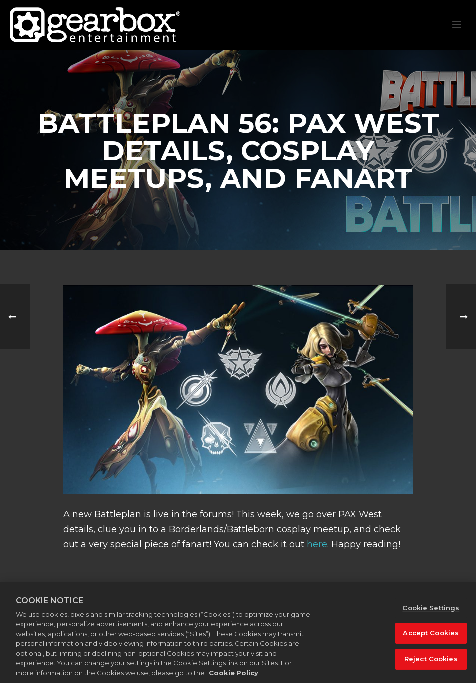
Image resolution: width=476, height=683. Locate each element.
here (317, 544)
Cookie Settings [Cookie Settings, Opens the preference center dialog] (430, 614)
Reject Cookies (431, 665)
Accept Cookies (431, 639)
